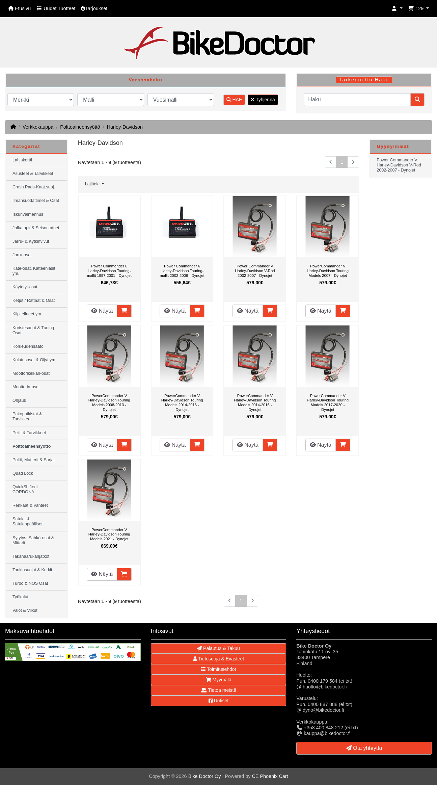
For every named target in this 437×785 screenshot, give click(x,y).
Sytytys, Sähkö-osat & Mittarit (33, 540)
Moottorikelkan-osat (31, 373)
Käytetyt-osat (24, 287)
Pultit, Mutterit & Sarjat (33, 459)
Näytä (102, 311)
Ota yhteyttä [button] (364, 748)
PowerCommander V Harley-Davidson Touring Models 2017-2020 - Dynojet (328, 403)
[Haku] (357, 99)
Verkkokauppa (38, 127)
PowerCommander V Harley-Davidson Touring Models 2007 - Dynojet (328, 270)
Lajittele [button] (93, 184)
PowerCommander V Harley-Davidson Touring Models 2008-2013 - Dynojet (109, 403)
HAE (234, 99)
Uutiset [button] (218, 700)
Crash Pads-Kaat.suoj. (33, 187)
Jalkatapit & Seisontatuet (35, 228)
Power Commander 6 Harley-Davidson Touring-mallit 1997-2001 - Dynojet (109, 270)
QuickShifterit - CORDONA (26, 489)
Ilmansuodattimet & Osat (35, 200)
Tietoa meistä (218, 690)
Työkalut (20, 597)
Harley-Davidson (125, 127)
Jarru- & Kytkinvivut (30, 241)
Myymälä (218, 679)
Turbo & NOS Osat (30, 583)
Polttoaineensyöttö (80, 127)
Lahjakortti (22, 160)
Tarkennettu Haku (364, 79)
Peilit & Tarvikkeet (29, 432)
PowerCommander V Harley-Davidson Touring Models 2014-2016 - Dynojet (182, 403)
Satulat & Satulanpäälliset (27, 521)
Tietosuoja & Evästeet (218, 658)
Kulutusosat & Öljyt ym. (34, 360)
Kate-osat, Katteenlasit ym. (33, 271)
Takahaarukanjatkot (30, 556)
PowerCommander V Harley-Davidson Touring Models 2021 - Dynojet (109, 534)
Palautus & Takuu (218, 648)
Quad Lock (22, 473)
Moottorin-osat (26, 387)
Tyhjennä (263, 99)
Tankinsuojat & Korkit (32, 570)
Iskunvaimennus (27, 214)
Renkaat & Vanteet (30, 505)
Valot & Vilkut (24, 610)
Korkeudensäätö (28, 346)
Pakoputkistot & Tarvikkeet (27, 416)
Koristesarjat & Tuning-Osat (33, 330)
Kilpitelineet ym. (27, 314)
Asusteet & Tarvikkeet (32, 173)
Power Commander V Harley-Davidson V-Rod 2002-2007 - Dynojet (255, 270)
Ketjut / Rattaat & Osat (33, 300)
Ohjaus (19, 400)
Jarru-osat (22, 255)
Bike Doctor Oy (204, 776)
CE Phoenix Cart (270, 776)
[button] (397, 8)
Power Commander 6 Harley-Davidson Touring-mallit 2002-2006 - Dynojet (182, 270)
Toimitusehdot (218, 669)
